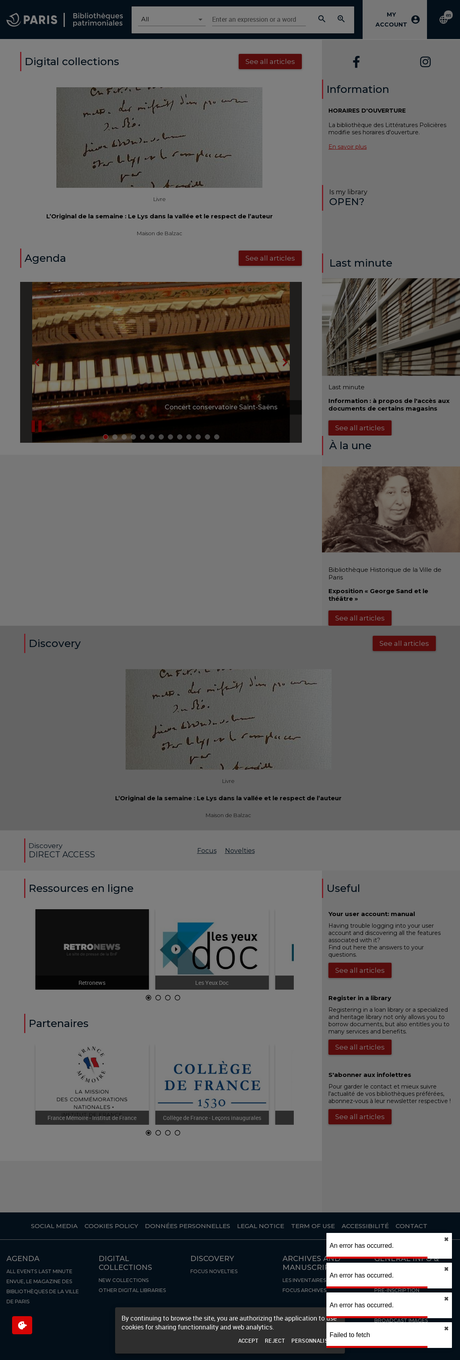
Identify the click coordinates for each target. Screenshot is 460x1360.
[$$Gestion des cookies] (22, 1325)
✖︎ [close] (446, 1239)
